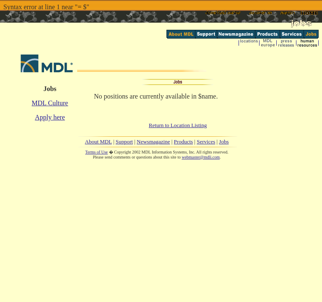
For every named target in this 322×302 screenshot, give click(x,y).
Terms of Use (96, 152)
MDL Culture (50, 103)
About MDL (98, 141)
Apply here (50, 117)
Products (183, 141)
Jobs (224, 141)
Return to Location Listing (178, 125)
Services (206, 141)
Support (124, 141)
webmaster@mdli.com (201, 157)
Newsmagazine (153, 141)
